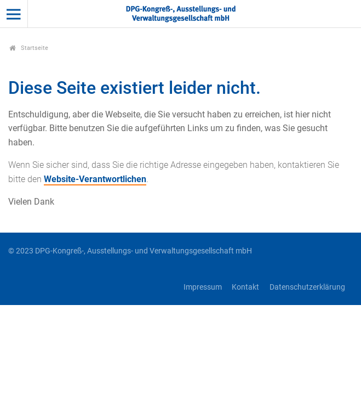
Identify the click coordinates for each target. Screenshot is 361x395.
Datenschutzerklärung (307, 287)
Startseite (28, 48)
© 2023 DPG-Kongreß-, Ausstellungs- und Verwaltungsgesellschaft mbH (130, 251)
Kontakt (245, 287)
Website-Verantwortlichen (95, 179)
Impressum (203, 287)
